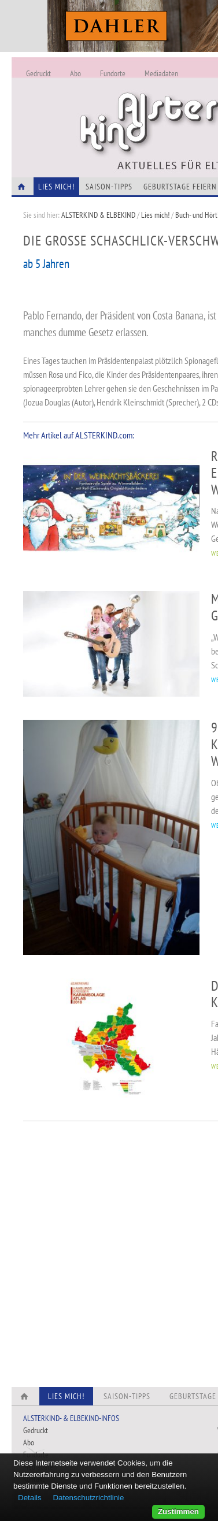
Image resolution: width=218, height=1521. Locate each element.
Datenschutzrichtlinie (88, 1497)
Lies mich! (155, 215)
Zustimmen (178, 1511)
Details (30, 1497)
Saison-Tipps (109, 186)
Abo (75, 73)
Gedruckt (38, 73)
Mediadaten (161, 73)
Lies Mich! (56, 186)
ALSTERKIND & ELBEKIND (98, 215)
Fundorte (112, 73)
